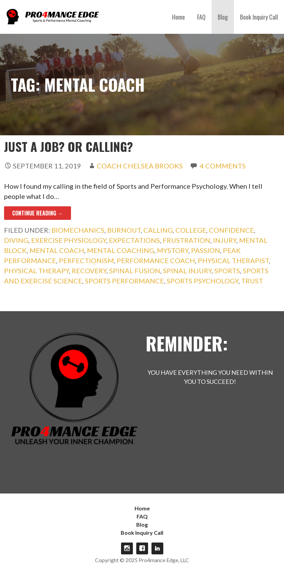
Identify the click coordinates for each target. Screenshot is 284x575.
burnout (124, 230)
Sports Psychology (202, 281)
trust (252, 281)
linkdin (157, 548)
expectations (134, 240)
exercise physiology (68, 240)
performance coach (156, 260)
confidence (231, 230)
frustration (186, 240)
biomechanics (77, 230)
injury (224, 240)
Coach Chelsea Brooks (140, 166)
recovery (89, 271)
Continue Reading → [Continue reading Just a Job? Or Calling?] (37, 213)
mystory (172, 250)
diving (16, 240)
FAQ (201, 17)
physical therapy (36, 271)
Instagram (127, 548)
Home (178, 17)
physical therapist (233, 260)
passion (205, 250)
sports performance (124, 281)
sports (227, 271)
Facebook (142, 548)
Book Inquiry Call (259, 17)
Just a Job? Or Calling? (68, 146)
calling (158, 230)
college (190, 230)
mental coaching (120, 250)
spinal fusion (134, 271)
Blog (223, 17)
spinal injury (187, 271)
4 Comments (223, 166)
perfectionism (86, 260)
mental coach (56, 250)
